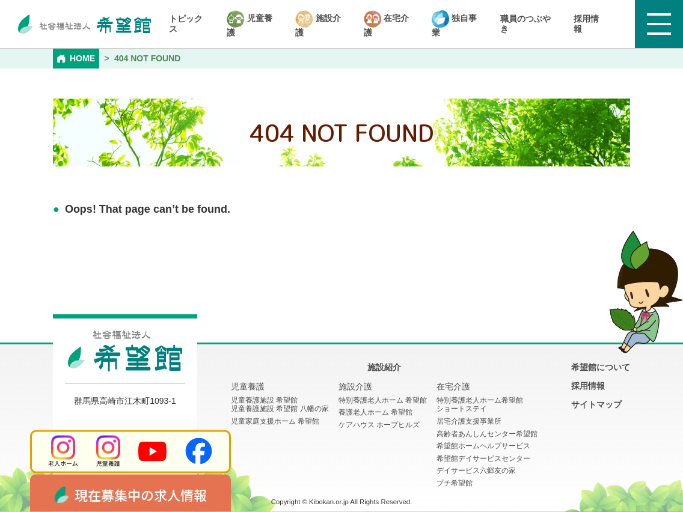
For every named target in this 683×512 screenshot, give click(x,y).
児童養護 (249, 23)
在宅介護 (386, 23)
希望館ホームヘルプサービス (483, 446)
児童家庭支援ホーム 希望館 (275, 421)
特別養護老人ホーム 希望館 (382, 400)
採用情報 (586, 24)
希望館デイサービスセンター (483, 458)
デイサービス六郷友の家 (476, 470)
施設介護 (318, 23)
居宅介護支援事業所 (468, 421)
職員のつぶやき (525, 24)
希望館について (600, 367)
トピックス (186, 24)
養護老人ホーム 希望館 (375, 412)
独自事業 (454, 23)
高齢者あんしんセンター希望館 (487, 434)
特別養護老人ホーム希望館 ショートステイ (479, 404)
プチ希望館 (454, 483)
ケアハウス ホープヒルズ (379, 425)
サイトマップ (596, 404)
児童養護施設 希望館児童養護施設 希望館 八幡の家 (280, 404)
